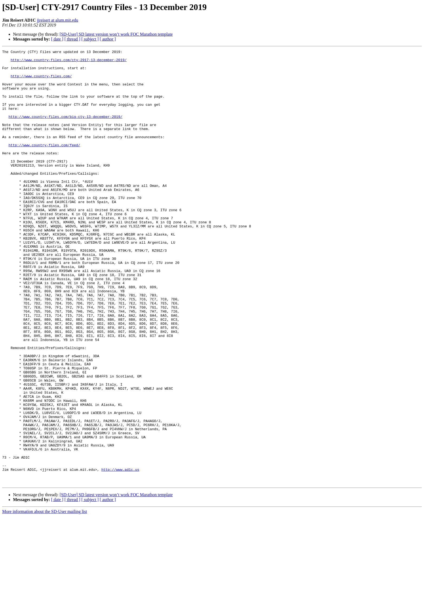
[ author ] (108, 39)
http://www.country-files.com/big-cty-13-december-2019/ (65, 130)
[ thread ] (72, 39)
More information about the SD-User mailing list (44, 598)
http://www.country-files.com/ (41, 81)
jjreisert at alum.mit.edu (57, 20)
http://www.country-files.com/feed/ (44, 164)
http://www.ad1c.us (120, 553)
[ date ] (57, 39)
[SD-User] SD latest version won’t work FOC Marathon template (116, 34)
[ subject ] (90, 39)
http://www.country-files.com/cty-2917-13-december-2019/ (69, 62)
